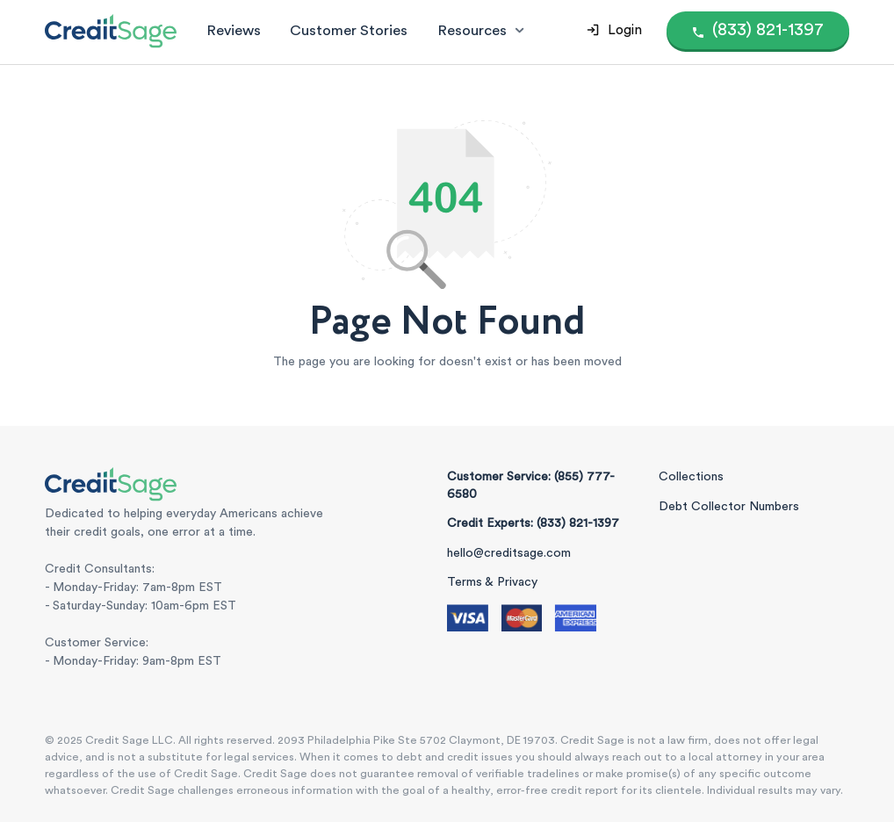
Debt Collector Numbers (729, 507)
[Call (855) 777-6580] (758, 30)
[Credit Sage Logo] (111, 31)
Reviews (233, 30)
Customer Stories (348, 30)
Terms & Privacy (492, 582)
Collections (691, 477)
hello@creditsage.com (509, 553)
